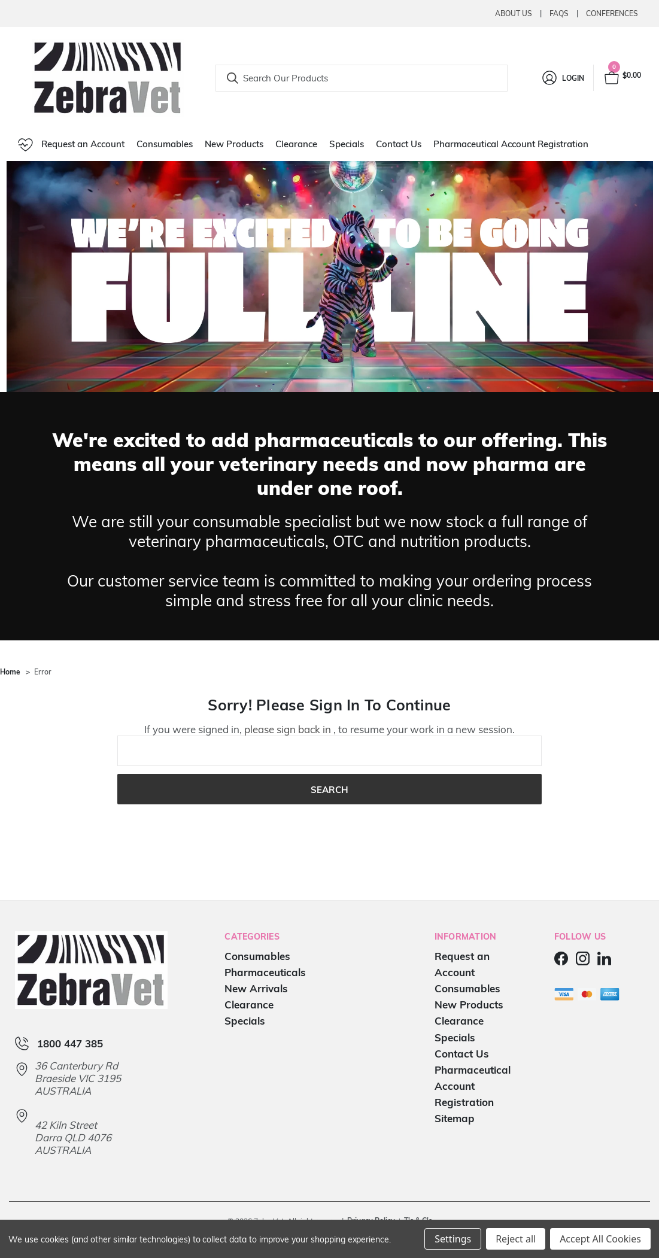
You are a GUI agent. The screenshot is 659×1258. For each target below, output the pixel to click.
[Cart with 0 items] (622, 78)
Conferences (612, 13)
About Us (513, 13)
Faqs (559, 13)
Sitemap (455, 1118)
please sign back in (287, 729)
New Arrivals (256, 988)
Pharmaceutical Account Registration (510, 144)
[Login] (562, 78)
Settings (453, 1238)
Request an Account (71, 144)
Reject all (516, 1238)
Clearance (296, 144)
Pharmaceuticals (265, 972)
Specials (346, 144)
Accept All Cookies (600, 1238)
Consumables (164, 144)
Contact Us (398, 144)
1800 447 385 (70, 1043)
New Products (234, 144)
